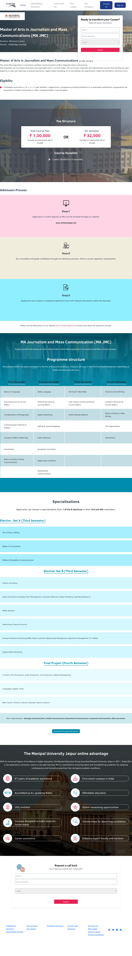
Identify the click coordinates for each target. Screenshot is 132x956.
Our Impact (73, 5)
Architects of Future (55, 925)
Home (23, 5)
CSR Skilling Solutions (36, 5)
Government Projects (14, 931)
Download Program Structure (66, 731)
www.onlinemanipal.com (66, 325)
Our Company (88, 5)
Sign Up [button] (120, 5)
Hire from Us (93, 925)
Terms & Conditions (96, 934)
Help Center (92, 928)
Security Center (94, 931)
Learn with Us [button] (59, 5)
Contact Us (106, 5)
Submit (100, 50)
